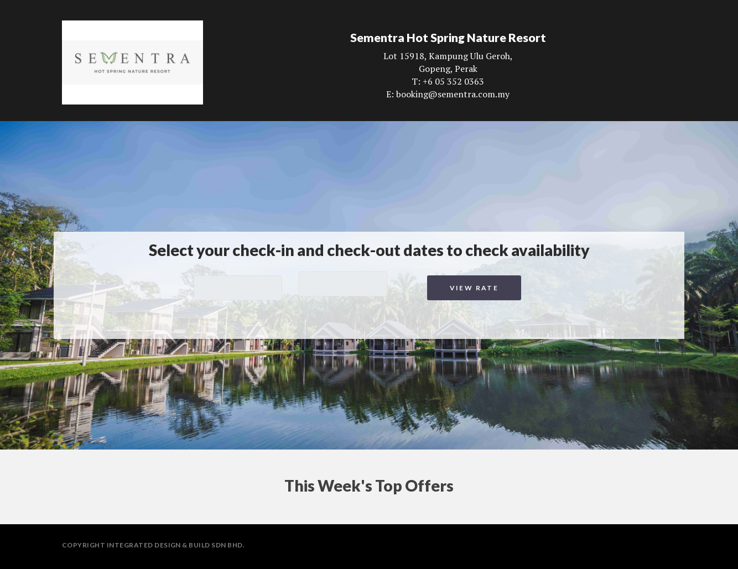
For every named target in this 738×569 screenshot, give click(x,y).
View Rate (474, 288)
